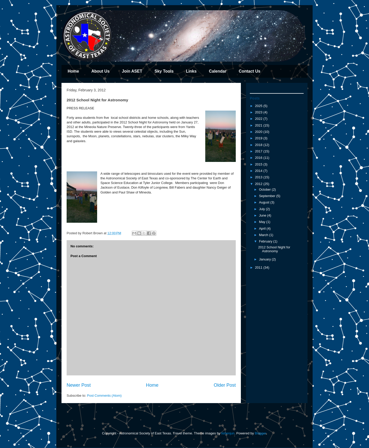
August (264, 202)
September (267, 196)
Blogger (260, 433)
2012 (259, 184)
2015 (259, 164)
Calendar (217, 71)
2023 (259, 112)
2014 (259, 171)
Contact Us (249, 71)
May (262, 222)
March (264, 235)
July (262, 209)
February (266, 241)
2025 (259, 106)
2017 (259, 151)
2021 (259, 125)
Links (191, 71)
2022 (259, 119)
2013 (259, 177)
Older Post (225, 385)
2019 (259, 138)
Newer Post (79, 385)
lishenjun (227, 433)
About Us (100, 71)
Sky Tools (164, 71)
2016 (259, 158)
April (263, 228)
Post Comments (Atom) (104, 395)
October (265, 189)
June (263, 215)
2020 (259, 132)
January (265, 259)
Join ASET (132, 71)
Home (73, 71)
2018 (259, 145)
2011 (259, 267)
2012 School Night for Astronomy (274, 249)
